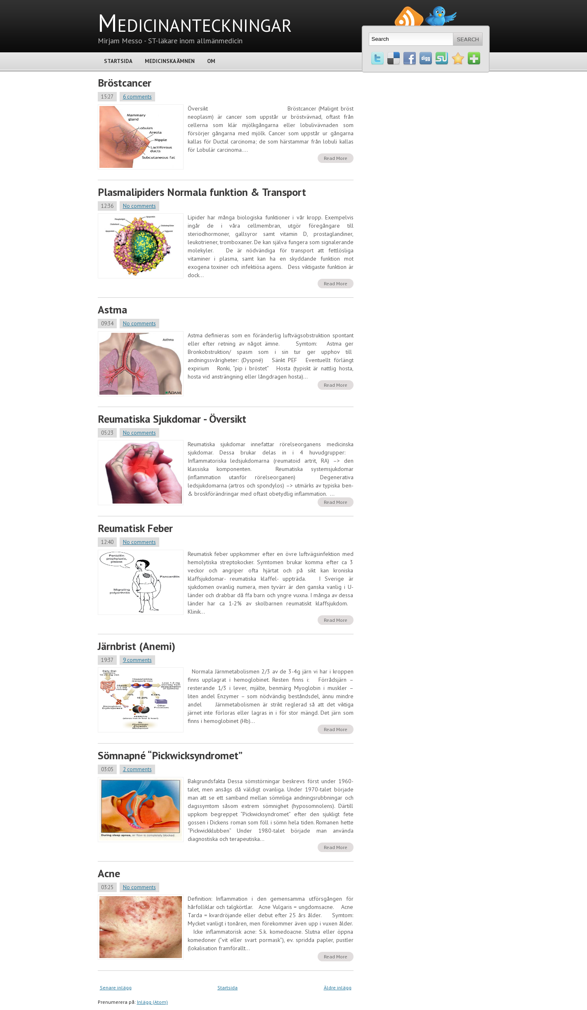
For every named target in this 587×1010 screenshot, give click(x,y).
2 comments (137, 769)
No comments (139, 206)
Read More (335, 158)
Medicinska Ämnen (170, 61)
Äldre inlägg (337, 987)
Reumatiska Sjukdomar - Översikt (172, 419)
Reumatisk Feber (135, 528)
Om (211, 61)
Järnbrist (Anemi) (136, 646)
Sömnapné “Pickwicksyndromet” (170, 755)
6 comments (137, 96)
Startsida (118, 61)
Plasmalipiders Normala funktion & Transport (202, 192)
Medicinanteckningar (195, 23)
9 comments (137, 660)
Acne (109, 873)
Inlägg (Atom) (152, 1002)
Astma (112, 309)
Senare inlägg (116, 987)
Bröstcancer (124, 82)
